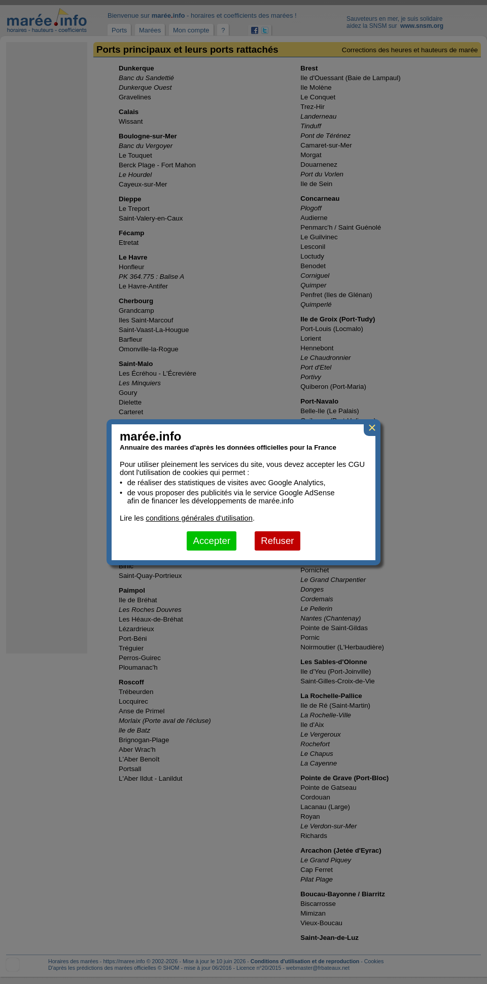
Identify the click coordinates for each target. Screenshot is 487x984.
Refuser (277, 540)
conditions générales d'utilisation (199, 518)
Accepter (211, 540)
